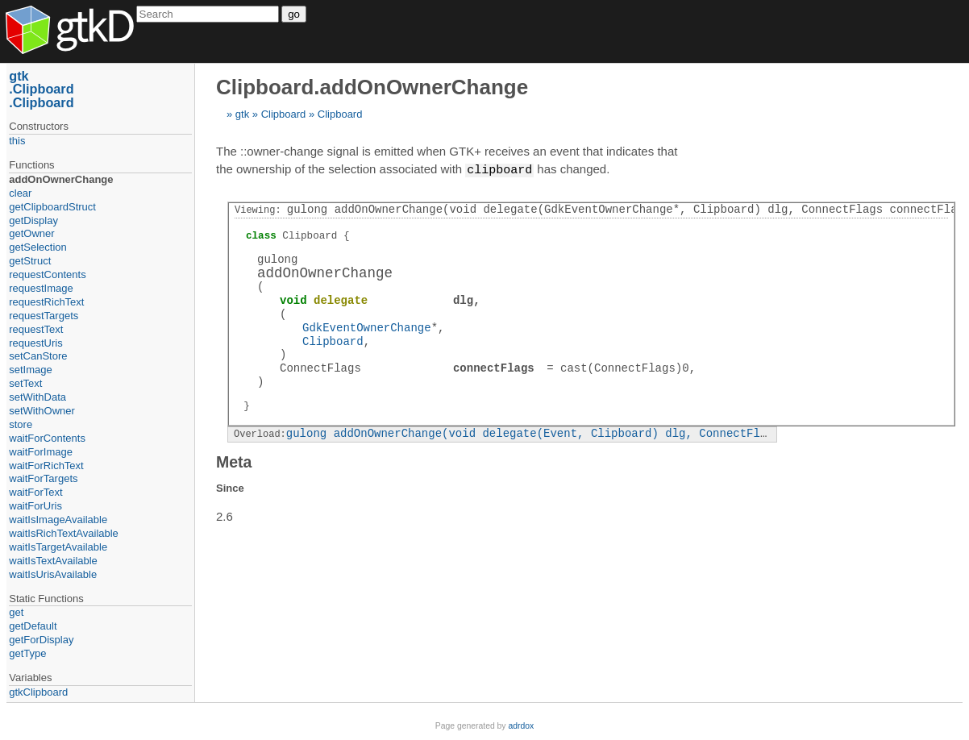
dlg (463, 299)
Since (230, 487)
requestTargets (43, 316)
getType (27, 653)
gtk (242, 114)
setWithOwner (42, 411)
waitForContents (47, 438)
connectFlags (493, 367)
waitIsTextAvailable (53, 561)
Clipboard (283, 114)
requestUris (35, 343)
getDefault (32, 626)
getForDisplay (41, 640)
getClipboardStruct (52, 207)
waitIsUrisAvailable (53, 574)
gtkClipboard (38, 692)
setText (25, 383)
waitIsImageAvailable (58, 519)
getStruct (30, 261)
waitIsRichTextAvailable (64, 533)
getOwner (31, 233)
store (20, 424)
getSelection (38, 247)
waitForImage (41, 452)
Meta (234, 461)
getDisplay (33, 220)
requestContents (47, 274)
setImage (30, 370)
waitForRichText (46, 465)
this (17, 141)
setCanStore (38, 356)
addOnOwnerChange (61, 179)
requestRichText (46, 302)
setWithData (37, 397)
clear (20, 193)
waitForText (35, 492)
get (16, 612)
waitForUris (35, 506)
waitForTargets (43, 478)
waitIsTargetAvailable (58, 547)
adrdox (521, 725)
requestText (36, 329)
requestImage (41, 288)
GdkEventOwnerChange (366, 327)
